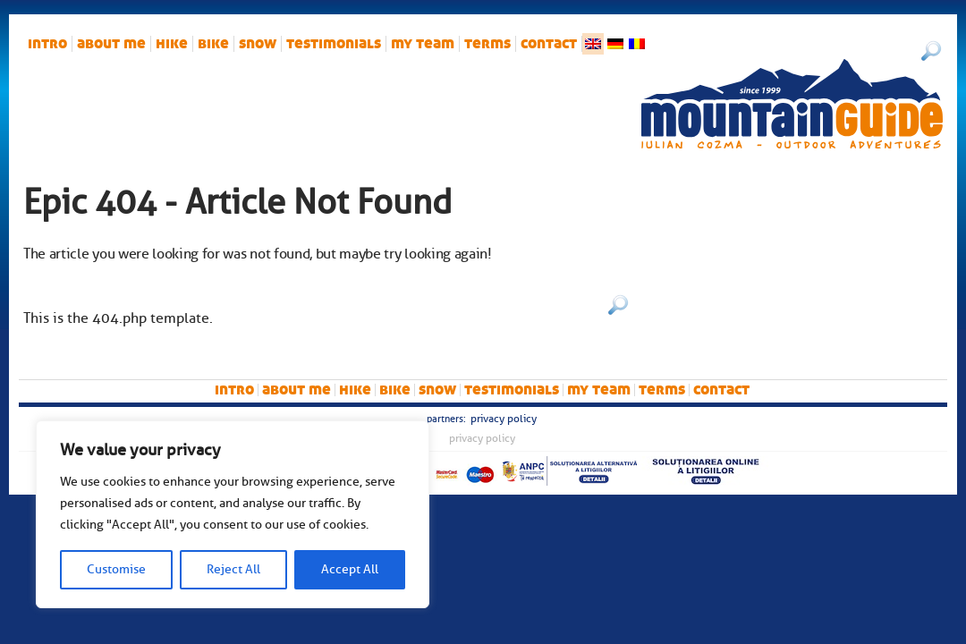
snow (257, 44)
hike (172, 44)
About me (111, 44)
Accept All (349, 569)
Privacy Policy (503, 418)
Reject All (233, 569)
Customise (116, 569)
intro (47, 44)
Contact (549, 44)
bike (213, 44)
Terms (487, 44)
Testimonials (333, 44)
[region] (232, 514)
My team (422, 44)
